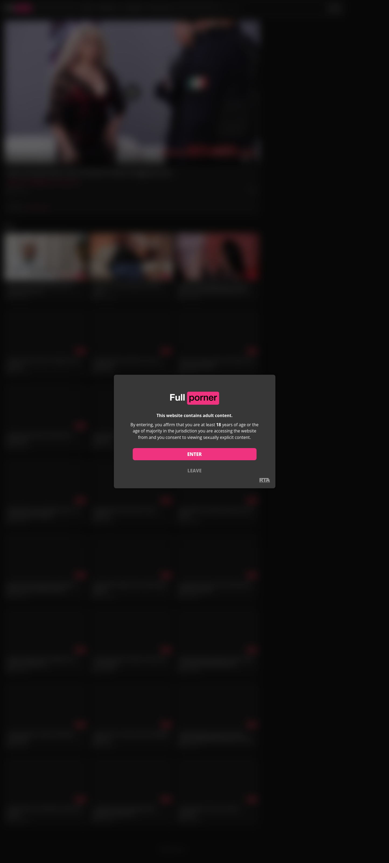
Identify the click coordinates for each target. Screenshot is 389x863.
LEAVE (194, 471)
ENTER (194, 454)
